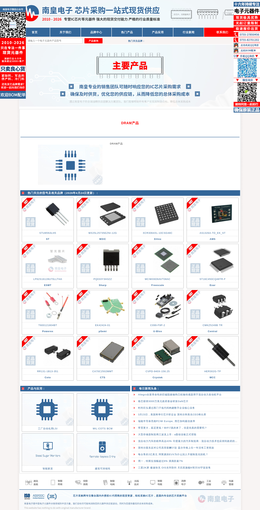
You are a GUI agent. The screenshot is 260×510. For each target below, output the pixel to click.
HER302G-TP (212, 371)
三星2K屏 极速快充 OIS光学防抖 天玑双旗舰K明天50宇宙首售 (174, 467)
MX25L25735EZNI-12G (103, 233)
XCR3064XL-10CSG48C (157, 233)
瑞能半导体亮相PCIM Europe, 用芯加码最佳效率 (166, 421)
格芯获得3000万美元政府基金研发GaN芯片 (163, 401)
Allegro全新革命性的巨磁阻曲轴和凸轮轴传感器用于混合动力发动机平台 (180, 394)
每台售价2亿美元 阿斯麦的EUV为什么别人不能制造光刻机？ (173, 454)
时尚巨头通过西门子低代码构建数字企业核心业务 (166, 407)
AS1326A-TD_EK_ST (213, 233)
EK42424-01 (102, 325)
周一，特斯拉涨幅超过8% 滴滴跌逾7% (160, 461)
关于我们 (65, 32)
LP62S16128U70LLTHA (47, 279)
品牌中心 (96, 32)
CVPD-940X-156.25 (158, 371)
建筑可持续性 (102, 468)
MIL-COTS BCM (103, 428)
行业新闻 (189, 32)
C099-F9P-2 (157, 325)
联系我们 (222, 32)
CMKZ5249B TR (213, 325)
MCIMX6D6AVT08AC (157, 279)
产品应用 (158, 32)
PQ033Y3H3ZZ (102, 279)
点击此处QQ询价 (250, 45)
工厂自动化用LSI (48, 428)
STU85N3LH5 (47, 233)
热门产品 (127, 32)
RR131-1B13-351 (47, 371)
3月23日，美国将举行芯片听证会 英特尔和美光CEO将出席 (172, 414)
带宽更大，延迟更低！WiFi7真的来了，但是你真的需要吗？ (172, 427)
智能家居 (48, 468)
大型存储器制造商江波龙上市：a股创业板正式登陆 (167, 434)
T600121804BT (47, 325)
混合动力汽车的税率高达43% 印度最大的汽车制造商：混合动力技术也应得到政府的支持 (189, 441)
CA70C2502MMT (102, 371)
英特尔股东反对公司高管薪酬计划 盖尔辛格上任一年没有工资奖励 (176, 447)
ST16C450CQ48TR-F (213, 279)
